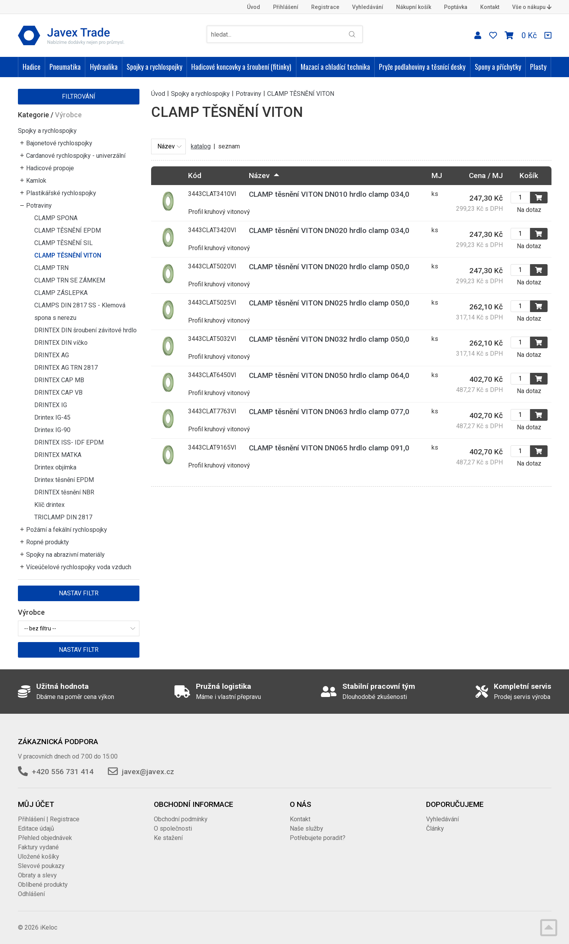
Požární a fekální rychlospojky (66, 529)
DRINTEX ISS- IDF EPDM (69, 442)
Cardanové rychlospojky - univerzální (75, 155)
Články (435, 828)
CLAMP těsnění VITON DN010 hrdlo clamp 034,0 (329, 194)
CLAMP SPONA (56, 218)
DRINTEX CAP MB (59, 380)
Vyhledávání (367, 7)
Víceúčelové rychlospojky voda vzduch (78, 567)
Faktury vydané (38, 847)
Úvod (253, 7)
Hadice (32, 67)
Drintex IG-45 (52, 417)
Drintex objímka (55, 467)
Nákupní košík (413, 7)
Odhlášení (31, 894)
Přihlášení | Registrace (48, 819)
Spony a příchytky (498, 67)
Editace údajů (36, 828)
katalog (201, 146)
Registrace (325, 7)
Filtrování (78, 96)
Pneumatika (65, 67)
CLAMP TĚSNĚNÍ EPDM (67, 230)
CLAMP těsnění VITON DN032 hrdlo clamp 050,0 (329, 339)
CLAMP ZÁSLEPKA (61, 292)
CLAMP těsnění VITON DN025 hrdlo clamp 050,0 (329, 302)
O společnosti (173, 828)
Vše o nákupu (531, 7)
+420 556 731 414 (62, 771)
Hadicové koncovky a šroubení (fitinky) (241, 67)
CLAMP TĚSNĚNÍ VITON (67, 255)
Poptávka (455, 7)
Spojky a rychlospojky (154, 67)
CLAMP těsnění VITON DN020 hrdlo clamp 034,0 (329, 230)
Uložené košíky (38, 856)
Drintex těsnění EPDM (64, 479)
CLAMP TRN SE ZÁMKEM (69, 280)
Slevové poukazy (41, 866)
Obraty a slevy (37, 875)
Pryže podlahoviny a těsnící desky (422, 67)
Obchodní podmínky (181, 819)
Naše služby (306, 828)
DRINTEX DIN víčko (61, 342)
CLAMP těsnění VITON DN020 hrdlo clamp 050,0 (329, 266)
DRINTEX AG (51, 355)
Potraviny (39, 205)
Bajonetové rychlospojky (59, 143)
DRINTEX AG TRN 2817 (66, 367)
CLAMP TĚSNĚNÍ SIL (63, 243)
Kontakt (489, 7)
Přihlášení (285, 7)
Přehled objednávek (45, 838)
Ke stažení (168, 838)
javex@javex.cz (148, 771)
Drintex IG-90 (52, 430)
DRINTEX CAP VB (58, 392)
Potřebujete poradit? (317, 838)
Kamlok (36, 180)
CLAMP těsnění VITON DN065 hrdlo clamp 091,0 (329, 447)
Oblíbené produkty (43, 884)
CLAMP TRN (51, 268)
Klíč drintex (49, 504)
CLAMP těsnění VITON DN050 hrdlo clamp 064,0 (329, 375)
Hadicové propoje (50, 168)
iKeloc (48, 927)
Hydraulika (104, 67)
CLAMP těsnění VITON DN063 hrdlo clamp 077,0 (329, 411)
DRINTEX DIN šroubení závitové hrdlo (85, 330)
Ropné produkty (47, 542)
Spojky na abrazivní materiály (65, 554)
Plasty (538, 67)
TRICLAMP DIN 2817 (63, 517)
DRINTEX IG (50, 405)
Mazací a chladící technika (335, 67)
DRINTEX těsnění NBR (64, 492)
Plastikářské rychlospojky (61, 193)
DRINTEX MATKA (57, 455)
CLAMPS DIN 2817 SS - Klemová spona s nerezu (79, 311)
